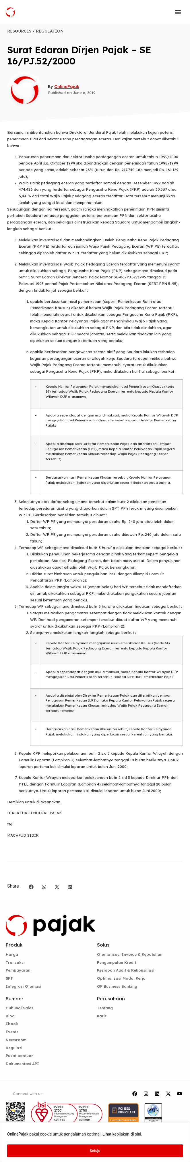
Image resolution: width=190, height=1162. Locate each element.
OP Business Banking (117, 986)
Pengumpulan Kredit (116, 962)
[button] (178, 12)
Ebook (12, 1023)
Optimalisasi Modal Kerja (121, 978)
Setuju (95, 1150)
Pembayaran (18, 970)
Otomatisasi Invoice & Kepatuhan (129, 954)
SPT (9, 978)
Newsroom (16, 1039)
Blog (10, 1016)
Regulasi (14, 1048)
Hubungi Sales (19, 1008)
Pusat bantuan (20, 1055)
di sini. (136, 1135)
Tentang (105, 1008)
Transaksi (15, 962)
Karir (101, 1016)
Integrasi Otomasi (23, 986)
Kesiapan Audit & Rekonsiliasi (125, 970)
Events (12, 1031)
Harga (12, 954)
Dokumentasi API (22, 1063)
